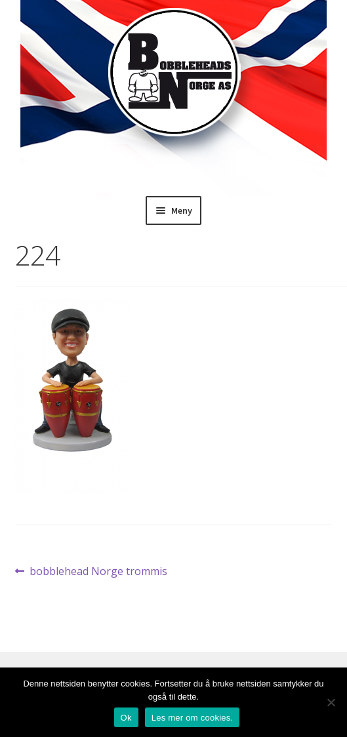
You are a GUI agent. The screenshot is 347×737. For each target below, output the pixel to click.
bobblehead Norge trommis (98, 571)
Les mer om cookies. (193, 718)
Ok (126, 718)
